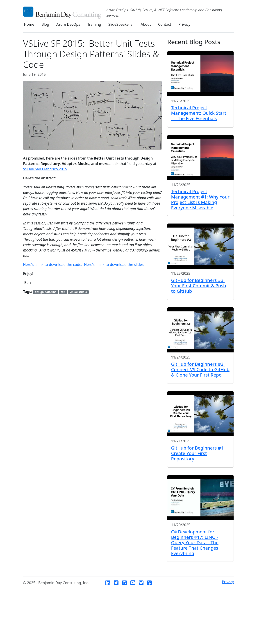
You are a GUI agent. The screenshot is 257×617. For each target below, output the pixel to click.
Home (29, 24)
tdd (63, 292)
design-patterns (45, 292)
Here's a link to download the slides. (114, 264)
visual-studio (78, 292)
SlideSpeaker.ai (121, 24)
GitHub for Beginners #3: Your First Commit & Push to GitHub (198, 285)
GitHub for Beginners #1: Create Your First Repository (198, 453)
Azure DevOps (68, 24)
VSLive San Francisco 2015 (45, 169)
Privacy (184, 24)
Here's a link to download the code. (52, 264)
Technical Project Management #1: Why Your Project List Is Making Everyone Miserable (200, 199)
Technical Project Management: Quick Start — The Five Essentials (198, 113)
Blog (45, 24)
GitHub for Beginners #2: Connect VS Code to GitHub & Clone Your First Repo (200, 369)
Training (94, 24)
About (146, 24)
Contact (164, 24)
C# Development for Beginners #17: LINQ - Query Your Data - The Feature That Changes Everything (194, 542)
